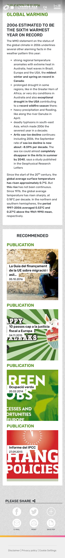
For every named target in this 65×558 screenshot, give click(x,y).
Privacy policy (29, 550)
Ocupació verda (21, 387)
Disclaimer (14, 550)
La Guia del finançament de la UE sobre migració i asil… (28, 270)
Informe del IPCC (22, 447)
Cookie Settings (47, 550)
